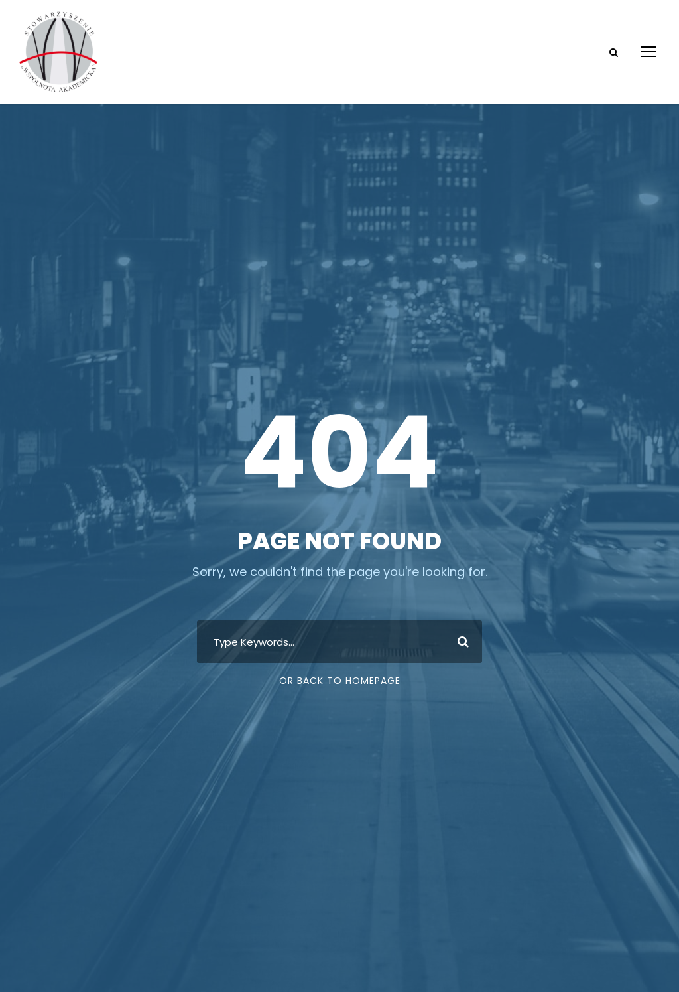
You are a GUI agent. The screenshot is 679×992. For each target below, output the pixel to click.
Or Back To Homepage (340, 680)
